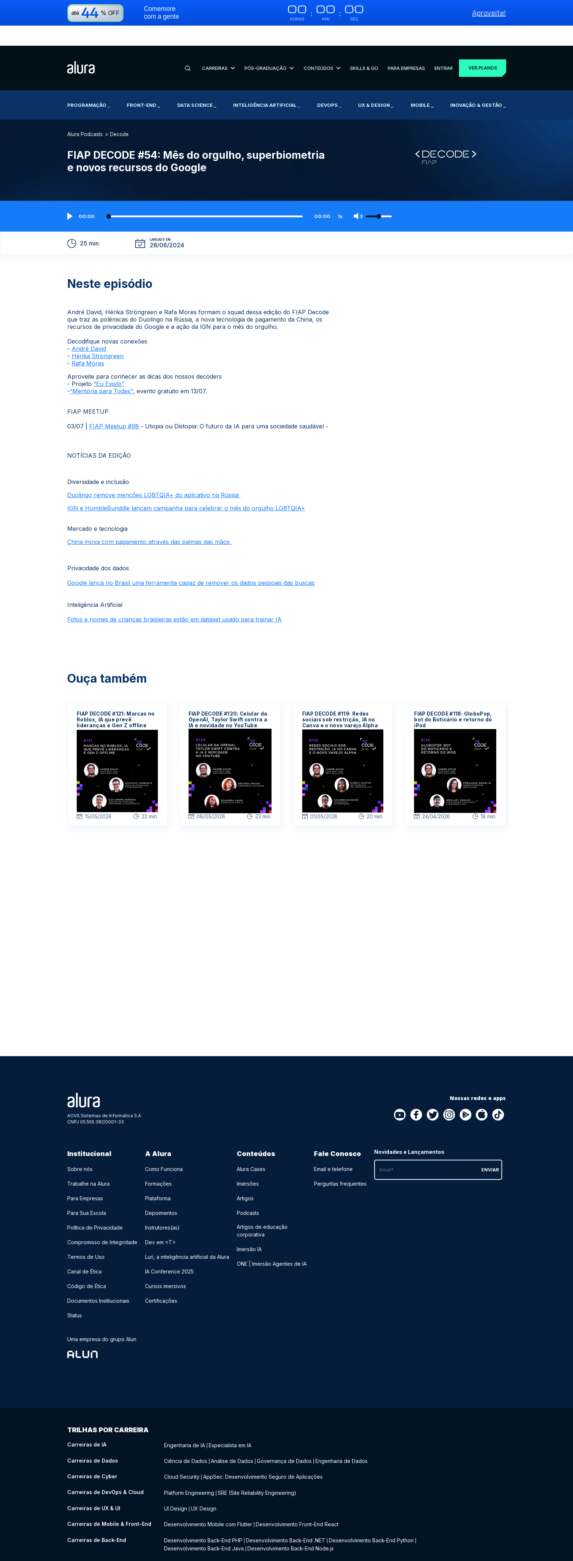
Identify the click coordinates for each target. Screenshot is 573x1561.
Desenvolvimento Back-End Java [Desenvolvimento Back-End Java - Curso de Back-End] (204, 1522)
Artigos (245, 1178)
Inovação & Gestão (478, 85)
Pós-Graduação (267, 47)
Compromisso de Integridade (102, 1222)
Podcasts (248, 1193)
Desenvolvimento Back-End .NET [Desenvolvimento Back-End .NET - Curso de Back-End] (285, 1514)
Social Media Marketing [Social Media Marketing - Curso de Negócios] (282, 1537)
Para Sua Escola (86, 1193)
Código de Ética (86, 1266)
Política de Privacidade (95, 1207)
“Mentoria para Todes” (101, 371)
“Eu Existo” (109, 363)
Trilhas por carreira (108, 1410)
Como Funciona (164, 1149)
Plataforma (158, 1178)
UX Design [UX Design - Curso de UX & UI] (203, 1484)
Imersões (248, 1163)
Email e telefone (333, 1149)
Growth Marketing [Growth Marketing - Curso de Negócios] (335, 1537)
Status (74, 1295)
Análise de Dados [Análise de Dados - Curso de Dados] (232, 1439)
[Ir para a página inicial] (81, 48)
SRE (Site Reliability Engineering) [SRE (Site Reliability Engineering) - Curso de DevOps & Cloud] (257, 1469)
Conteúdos (319, 47)
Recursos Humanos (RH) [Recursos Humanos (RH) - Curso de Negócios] (220, 1537)
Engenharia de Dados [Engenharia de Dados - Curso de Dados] (341, 1439)
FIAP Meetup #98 (114, 406)
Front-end (143, 85)
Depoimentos (161, 1193)
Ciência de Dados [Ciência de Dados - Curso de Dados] (185, 1439)
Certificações (161, 1280)
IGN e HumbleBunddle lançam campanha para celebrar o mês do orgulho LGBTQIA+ (186, 488)
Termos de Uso (86, 1237)
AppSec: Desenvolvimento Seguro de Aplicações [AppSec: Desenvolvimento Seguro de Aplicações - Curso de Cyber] (263, 1454)
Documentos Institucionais (98, 1280)
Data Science (196, 85)
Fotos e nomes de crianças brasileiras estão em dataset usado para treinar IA (174, 599)
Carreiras (217, 47)
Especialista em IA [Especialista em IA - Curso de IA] (230, 1424)
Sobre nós (79, 1149)
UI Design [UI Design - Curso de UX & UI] (175, 1484)
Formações (158, 1163)
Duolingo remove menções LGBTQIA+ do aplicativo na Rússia (153, 475)
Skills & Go (360, 47)
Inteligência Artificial (266, 85)
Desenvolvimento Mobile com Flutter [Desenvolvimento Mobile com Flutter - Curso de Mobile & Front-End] (208, 1499)
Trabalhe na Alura (88, 1163)
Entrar (439, 47)
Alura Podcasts (85, 114)
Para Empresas (402, 47)
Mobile (422, 85)
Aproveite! (489, 13)
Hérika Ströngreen (98, 335)
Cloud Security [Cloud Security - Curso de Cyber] (182, 1454)
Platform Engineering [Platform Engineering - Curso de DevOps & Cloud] (189, 1469)
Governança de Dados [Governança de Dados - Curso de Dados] (284, 1439)
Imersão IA (249, 1229)
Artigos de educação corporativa (262, 1210)
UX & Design (376, 85)
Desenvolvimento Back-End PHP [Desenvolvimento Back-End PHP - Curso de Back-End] (203, 1514)
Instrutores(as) (162, 1207)
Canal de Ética (84, 1251)
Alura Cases (251, 1149)
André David (89, 328)
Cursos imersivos (165, 1266)
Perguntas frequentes (340, 1163)
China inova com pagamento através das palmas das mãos (149, 521)
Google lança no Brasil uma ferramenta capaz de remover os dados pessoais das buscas (191, 562)
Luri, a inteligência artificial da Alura (187, 1237)
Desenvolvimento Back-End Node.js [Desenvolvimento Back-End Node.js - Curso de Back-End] (290, 1522)
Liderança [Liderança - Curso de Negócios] (176, 1537)
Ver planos (480, 47)
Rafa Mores (88, 343)
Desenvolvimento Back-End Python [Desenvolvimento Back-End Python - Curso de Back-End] (371, 1514)
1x (340, 196)
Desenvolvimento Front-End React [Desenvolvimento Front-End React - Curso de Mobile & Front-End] (297, 1499)
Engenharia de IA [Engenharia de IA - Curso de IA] (184, 1424)
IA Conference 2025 (169, 1251)
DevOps (329, 85)
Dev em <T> (160, 1222)
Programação (88, 85)
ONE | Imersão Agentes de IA (272, 1244)
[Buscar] (187, 48)
